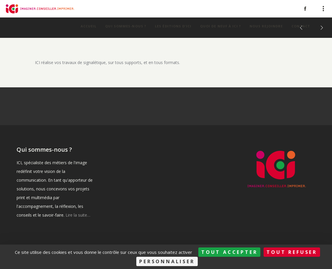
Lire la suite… (78, 215)
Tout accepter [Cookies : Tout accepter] (229, 252)
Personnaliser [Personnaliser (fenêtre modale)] (167, 261)
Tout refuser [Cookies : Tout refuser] (291, 252)
